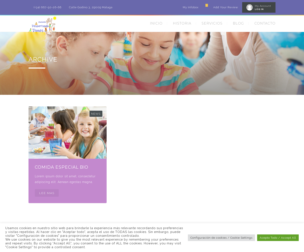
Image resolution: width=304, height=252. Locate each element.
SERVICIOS (212, 23)
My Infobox (190, 7)
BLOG (238, 23)
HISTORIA (182, 23)
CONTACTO (265, 23)
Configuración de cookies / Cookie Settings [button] (221, 237)
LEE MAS (46, 193)
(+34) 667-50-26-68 (48, 7)
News (96, 113)
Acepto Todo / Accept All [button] (278, 237)
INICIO (156, 23)
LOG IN (259, 9)
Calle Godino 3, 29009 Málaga (91, 7)
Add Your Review (225, 7)
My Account (263, 5)
